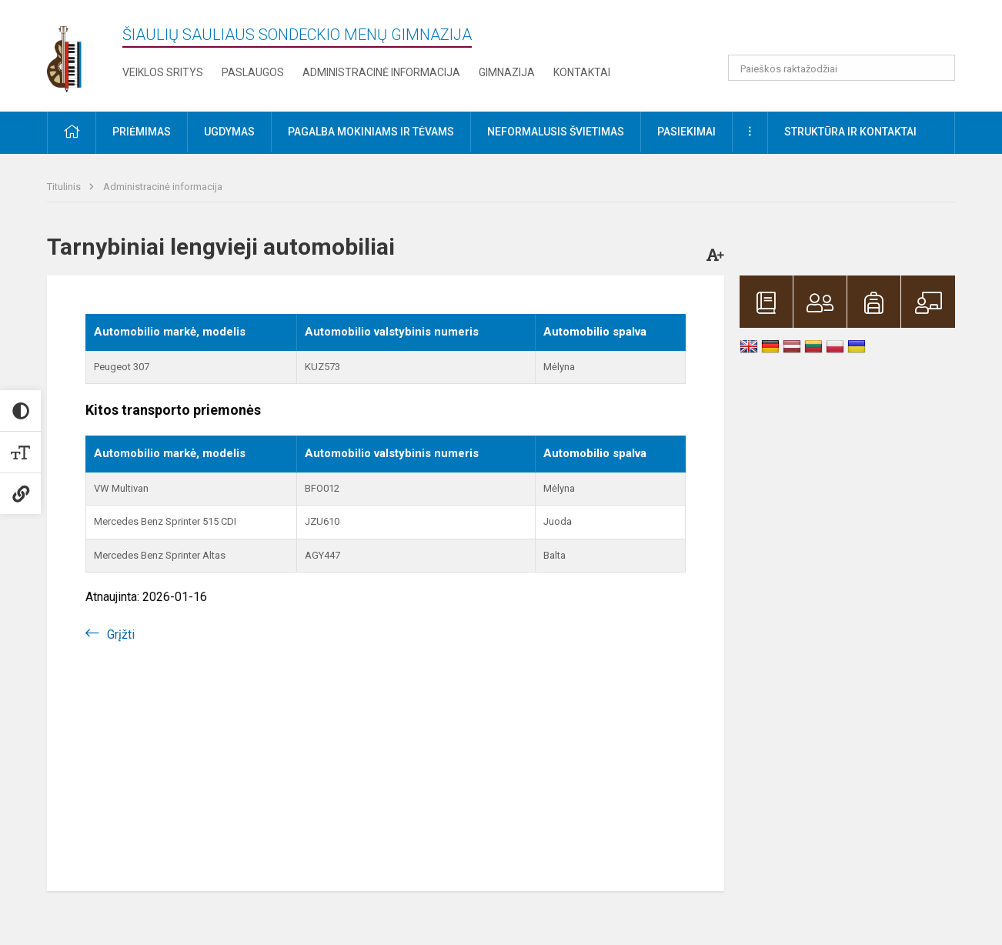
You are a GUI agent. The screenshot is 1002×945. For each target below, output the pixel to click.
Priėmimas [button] (141, 131)
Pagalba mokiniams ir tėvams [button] (371, 131)
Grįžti (121, 634)
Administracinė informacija (381, 72)
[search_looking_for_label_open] (938, 67)
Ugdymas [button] (229, 131)
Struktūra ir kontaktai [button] (850, 131)
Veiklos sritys (162, 72)
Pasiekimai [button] (686, 131)
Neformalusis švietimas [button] (555, 131)
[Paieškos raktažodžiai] (841, 68)
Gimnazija (507, 72)
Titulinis (65, 186)
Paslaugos (253, 72)
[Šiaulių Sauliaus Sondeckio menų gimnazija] (76, 52)
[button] (850, 32)
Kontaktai (581, 72)
